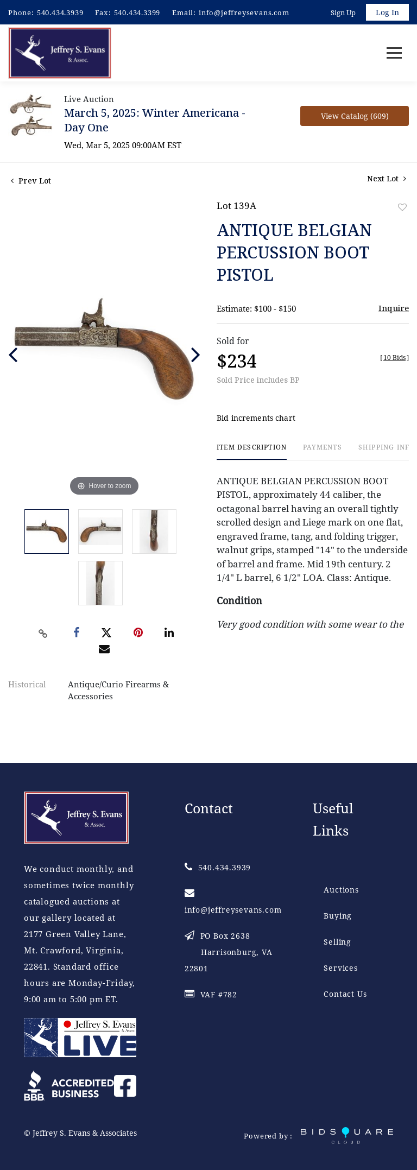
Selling (337, 942)
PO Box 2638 (229, 952)
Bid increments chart (256, 419)
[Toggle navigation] (394, 53)
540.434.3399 (137, 12)
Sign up (343, 12)
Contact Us (345, 994)
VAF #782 (211, 994)
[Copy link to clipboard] (43, 634)
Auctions (341, 889)
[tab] (252, 452)
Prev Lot (31, 181)
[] (394, 358)
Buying (338, 915)
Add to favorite (402, 207)
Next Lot (386, 179)
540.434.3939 (60, 12)
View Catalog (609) (355, 116)
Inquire (393, 308)
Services (340, 968)
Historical (27, 684)
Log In (387, 12)
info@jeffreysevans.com (244, 12)
